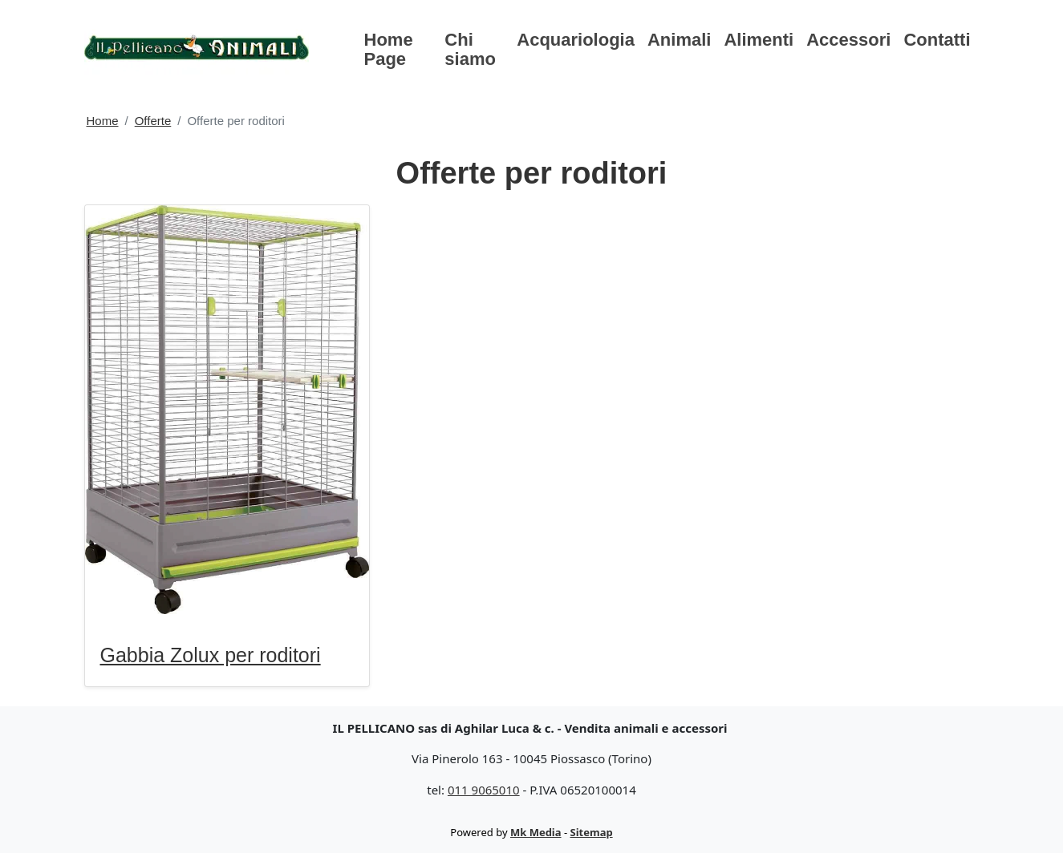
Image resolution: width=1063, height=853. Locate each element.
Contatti (936, 40)
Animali (679, 40)
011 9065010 (484, 790)
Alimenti (758, 40)
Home (103, 120)
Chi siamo (470, 49)
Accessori (848, 40)
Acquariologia (576, 40)
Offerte (153, 120)
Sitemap (591, 832)
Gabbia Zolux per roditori (210, 655)
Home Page (388, 49)
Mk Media (536, 832)
